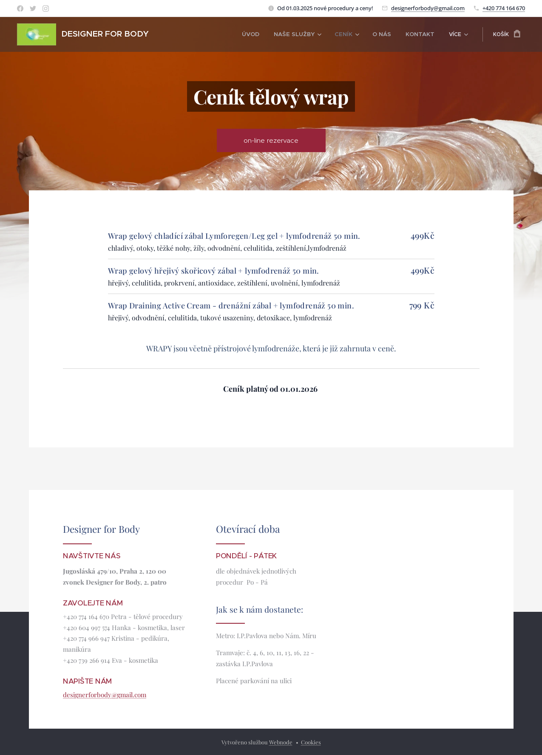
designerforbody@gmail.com (428, 8)
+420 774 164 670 (503, 8)
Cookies (311, 742)
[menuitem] (188, 34)
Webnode (280, 742)
